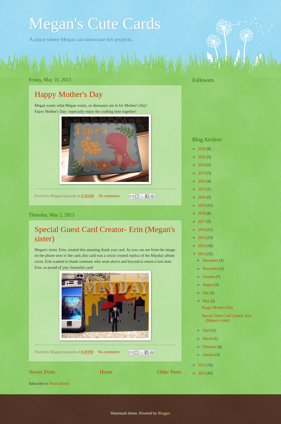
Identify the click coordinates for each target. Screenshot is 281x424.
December (211, 260)
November (211, 269)
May (206, 301)
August (208, 285)
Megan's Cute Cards (95, 23)
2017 (202, 221)
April (207, 330)
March (208, 339)
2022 (202, 181)
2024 (202, 165)
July (206, 293)
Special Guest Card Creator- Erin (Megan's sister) (227, 318)
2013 (202, 254)
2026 (202, 149)
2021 (202, 189)
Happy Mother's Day (69, 94)
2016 (202, 230)
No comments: (110, 196)
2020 (202, 197)
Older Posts (169, 372)
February (210, 347)
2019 (202, 205)
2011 (202, 373)
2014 (202, 246)
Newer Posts (42, 372)
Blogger (164, 413)
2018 (202, 213)
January (209, 355)
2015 (202, 238)
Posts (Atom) (59, 384)
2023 (202, 173)
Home (106, 372)
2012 (202, 365)
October (209, 277)
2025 (202, 157)
